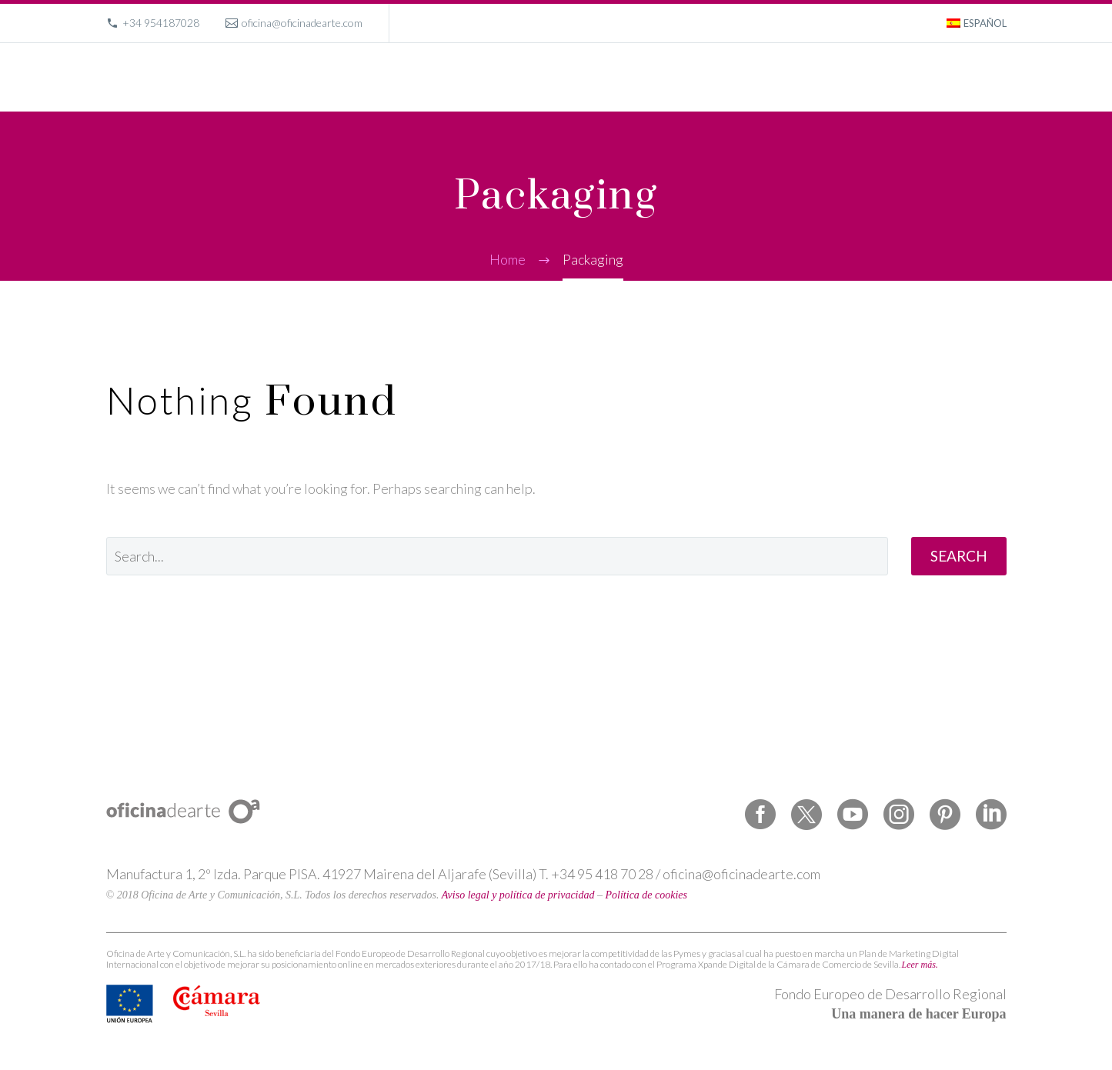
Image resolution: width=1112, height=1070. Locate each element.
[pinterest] (945, 814)
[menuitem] (977, 23)
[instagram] (898, 814)
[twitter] (806, 814)
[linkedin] (991, 814)
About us (818, 77)
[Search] (1005, 77)
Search (958, 556)
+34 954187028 (160, 22)
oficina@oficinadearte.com (302, 22)
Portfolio (750, 77)
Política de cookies (647, 895)
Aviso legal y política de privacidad (518, 895)
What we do (675, 77)
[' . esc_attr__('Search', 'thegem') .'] (497, 556)
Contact (955, 77)
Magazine (888, 77)
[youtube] (852, 814)
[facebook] (760, 814)
